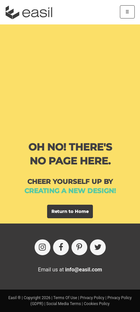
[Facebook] (61, 247)
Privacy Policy (92, 297)
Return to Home (70, 211)
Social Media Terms (63, 303)
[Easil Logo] (31, 12)
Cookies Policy (97, 303)
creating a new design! (70, 191)
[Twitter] (98, 247)
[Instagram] (42, 247)
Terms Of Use (65, 297)
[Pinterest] (79, 247)
